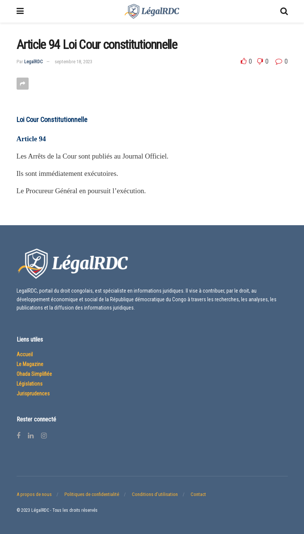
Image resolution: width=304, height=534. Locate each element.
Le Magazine (30, 364)
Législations (30, 384)
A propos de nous (34, 494)
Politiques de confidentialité (91, 494)
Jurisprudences (33, 394)
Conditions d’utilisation (155, 494)
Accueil (25, 354)
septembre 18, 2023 (73, 61)
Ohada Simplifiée (34, 374)
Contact (198, 494)
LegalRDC (33, 61)
